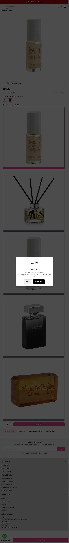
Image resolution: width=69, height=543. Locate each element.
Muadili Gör (39, 281)
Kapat (28, 281)
